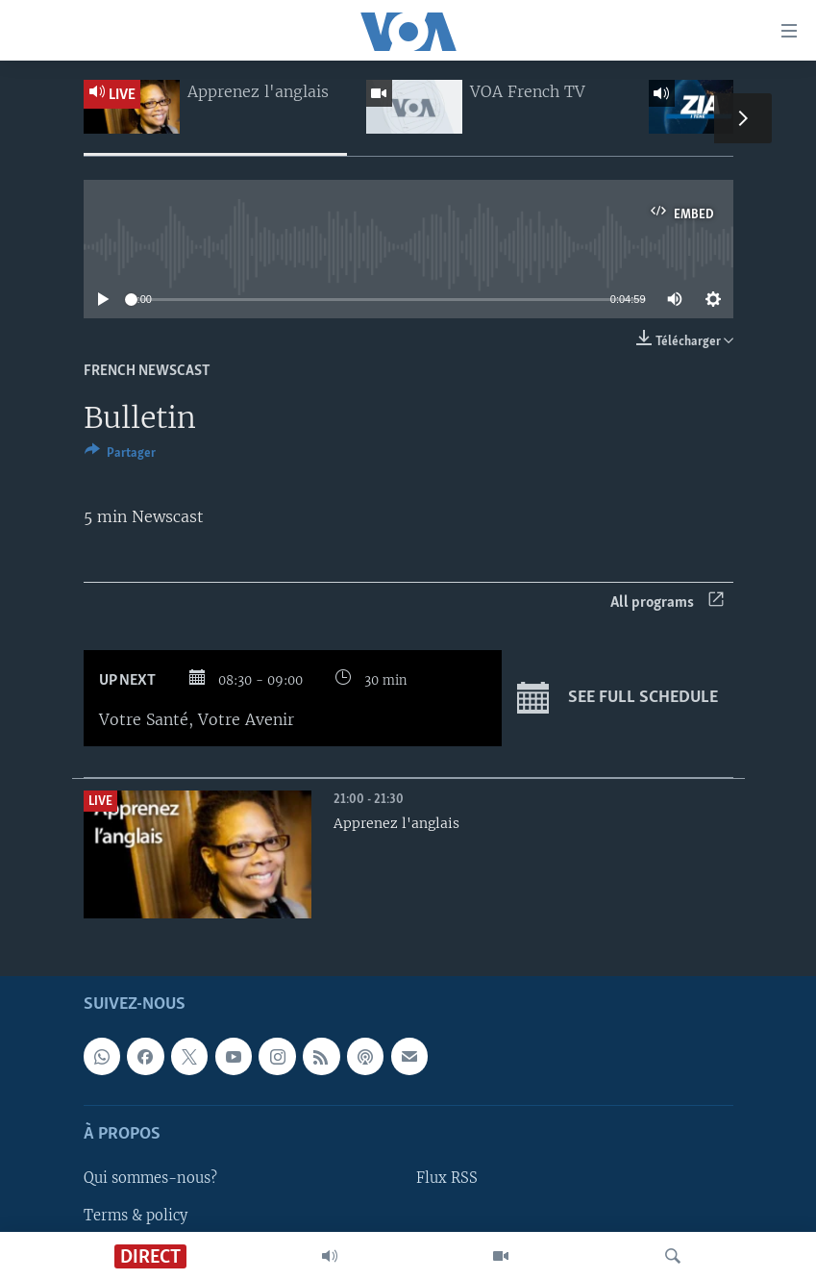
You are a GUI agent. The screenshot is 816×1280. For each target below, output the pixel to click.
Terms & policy (135, 1215)
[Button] (120, 456)
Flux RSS (447, 1179)
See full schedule (617, 698)
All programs (667, 602)
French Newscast (147, 371)
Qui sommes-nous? (150, 1179)
